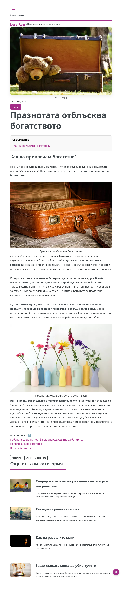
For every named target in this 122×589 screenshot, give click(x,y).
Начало (13, 24)
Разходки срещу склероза (57, 509)
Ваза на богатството (22, 448)
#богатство (17, 457)
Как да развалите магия (56, 537)
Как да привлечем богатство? (32, 145)
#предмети (40, 457)
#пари (29, 457)
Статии (22, 24)
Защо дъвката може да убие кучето (66, 565)
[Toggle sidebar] (13, 8)
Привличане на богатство (26, 443)
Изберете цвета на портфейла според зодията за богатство (47, 439)
